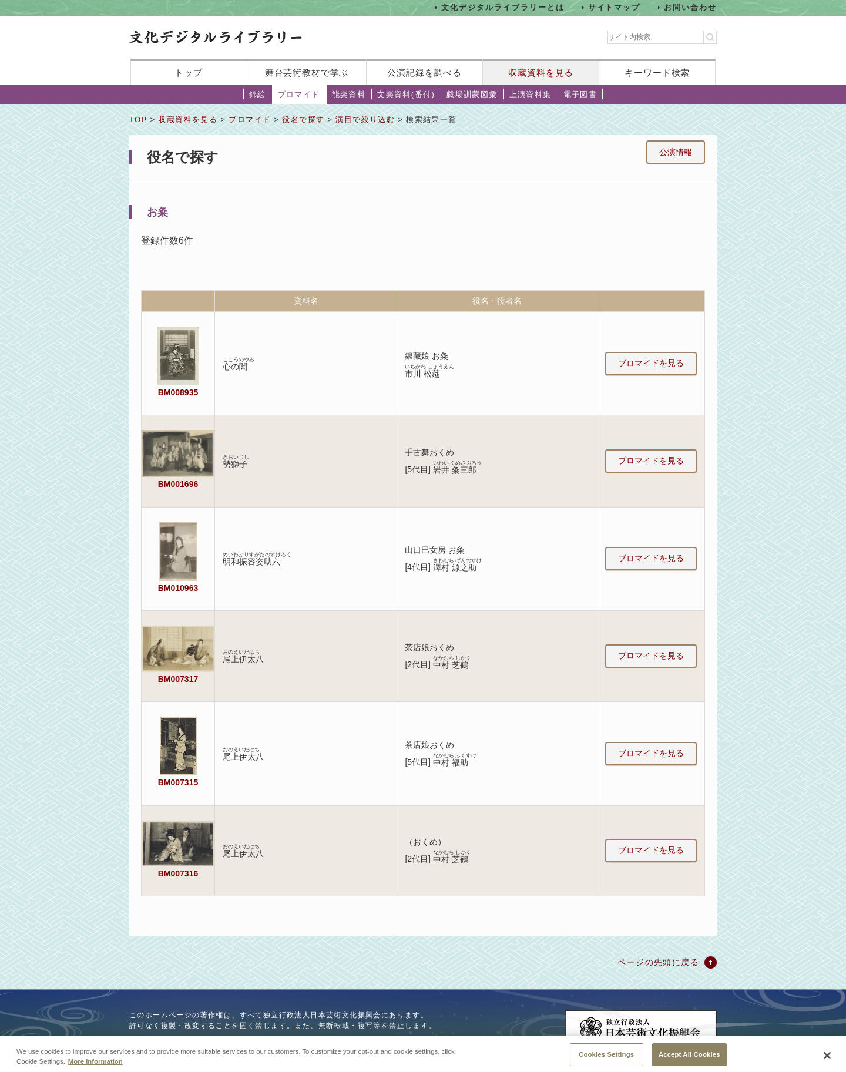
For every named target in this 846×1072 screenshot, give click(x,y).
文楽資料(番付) (406, 94)
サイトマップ (614, 7)
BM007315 (178, 782)
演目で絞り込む (365, 119)
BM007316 (178, 873)
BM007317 (178, 679)
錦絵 (257, 94)
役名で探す (303, 119)
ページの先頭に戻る (658, 962)
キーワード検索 (657, 73)
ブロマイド (299, 94)
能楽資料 (349, 94)
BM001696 (178, 484)
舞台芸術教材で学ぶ (307, 73)
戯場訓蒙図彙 (471, 94)
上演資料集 (530, 94)
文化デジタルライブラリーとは (502, 7)
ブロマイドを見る (651, 363)
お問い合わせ (690, 7)
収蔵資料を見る (540, 73)
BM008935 (178, 392)
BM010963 (178, 588)
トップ (188, 73)
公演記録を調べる (424, 73)
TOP (138, 119)
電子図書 (580, 94)
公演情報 (675, 152)
